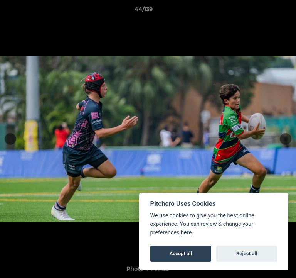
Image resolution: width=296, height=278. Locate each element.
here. (187, 232)
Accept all (181, 253)
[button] (268, 11)
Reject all (246, 253)
